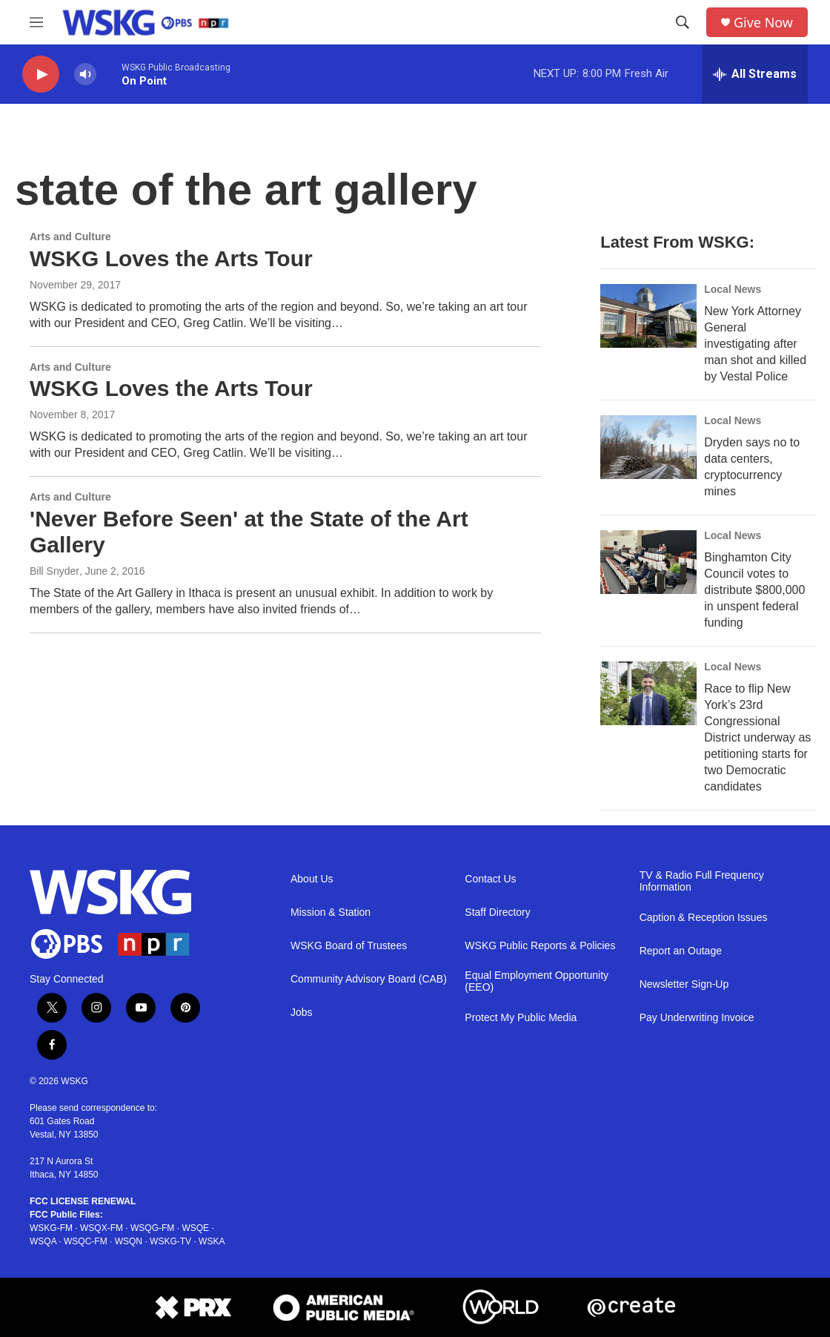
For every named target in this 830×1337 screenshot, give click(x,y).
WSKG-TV (170, 1241)
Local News (732, 289)
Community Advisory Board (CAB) (368, 979)
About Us (311, 879)
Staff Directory (497, 912)
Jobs (301, 1012)
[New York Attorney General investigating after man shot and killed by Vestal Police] (648, 316)
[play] (41, 74)
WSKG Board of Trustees (348, 945)
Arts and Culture (70, 236)
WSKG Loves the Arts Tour (171, 258)
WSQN (128, 1241)
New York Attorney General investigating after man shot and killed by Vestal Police (755, 344)
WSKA (212, 1241)
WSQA (43, 1241)
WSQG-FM (152, 1228)
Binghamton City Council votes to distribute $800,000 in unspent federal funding (754, 590)
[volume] (85, 74)
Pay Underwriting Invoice (697, 1017)
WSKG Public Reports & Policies (540, 945)
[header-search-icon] (682, 22)
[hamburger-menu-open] (36, 22)
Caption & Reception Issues (704, 917)
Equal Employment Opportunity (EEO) (536, 981)
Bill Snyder (54, 571)
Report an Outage (681, 951)
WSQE (195, 1228)
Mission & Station (330, 912)
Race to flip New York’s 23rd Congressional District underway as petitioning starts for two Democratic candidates (757, 737)
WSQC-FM (85, 1241)
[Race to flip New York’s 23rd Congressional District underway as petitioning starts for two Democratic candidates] (648, 693)
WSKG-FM (51, 1228)
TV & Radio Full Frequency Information (702, 881)
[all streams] (755, 74)
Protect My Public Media (521, 1017)
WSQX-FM (101, 1228)
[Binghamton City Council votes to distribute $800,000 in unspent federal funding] (648, 562)
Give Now (763, 22)
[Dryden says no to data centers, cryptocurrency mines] (648, 447)
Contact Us (490, 879)
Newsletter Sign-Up (684, 984)
